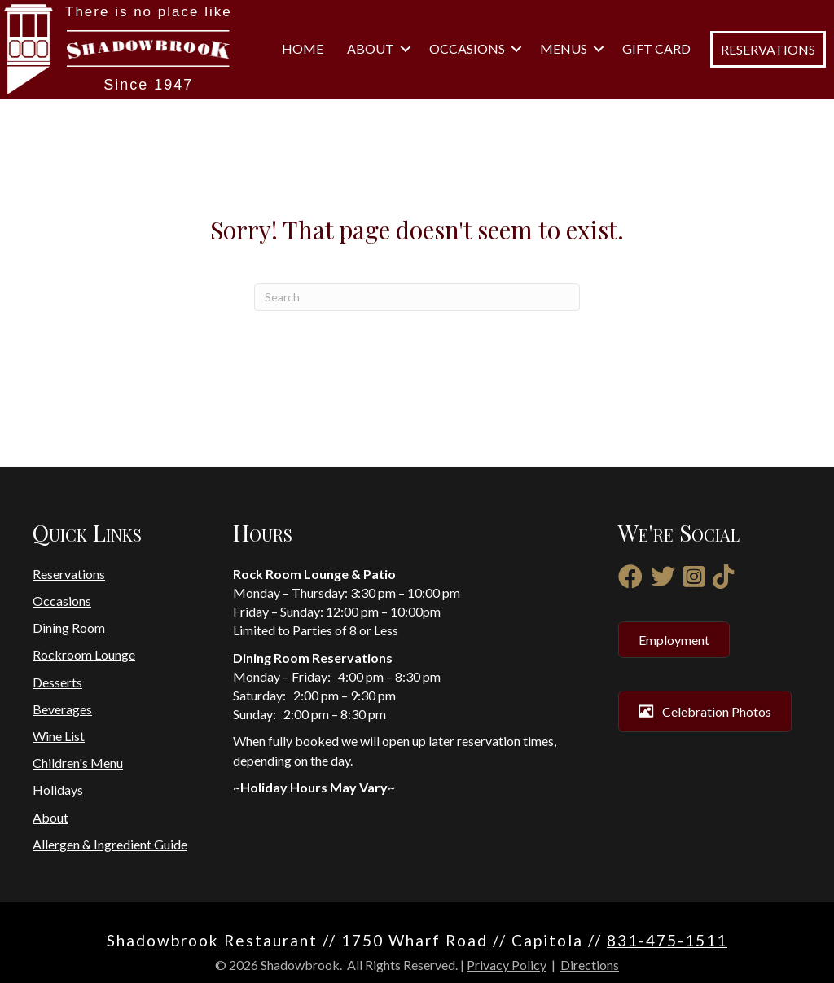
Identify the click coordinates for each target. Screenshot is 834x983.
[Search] (417, 297)
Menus (563, 48)
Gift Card (656, 48)
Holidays (58, 789)
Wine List (59, 736)
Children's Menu (78, 762)
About (370, 48)
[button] (405, 49)
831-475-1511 (667, 940)
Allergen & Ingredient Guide (110, 844)
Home (302, 48)
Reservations (69, 573)
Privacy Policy (506, 964)
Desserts (57, 682)
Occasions (467, 48)
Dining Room (69, 627)
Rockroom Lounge (84, 654)
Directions (589, 964)
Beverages (62, 709)
